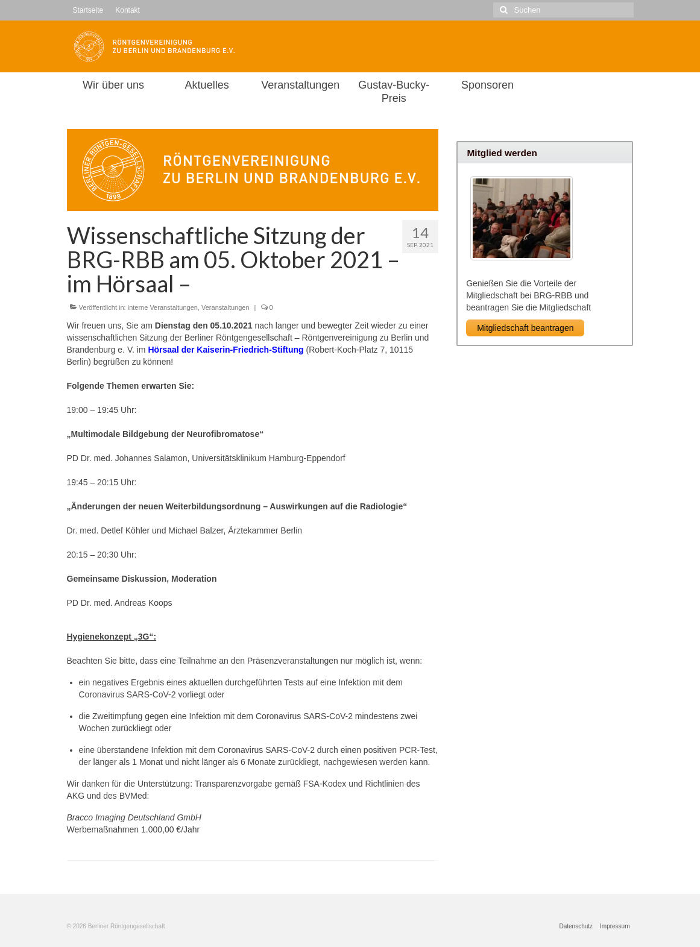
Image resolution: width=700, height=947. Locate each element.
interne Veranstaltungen (163, 307)
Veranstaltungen (225, 307)
